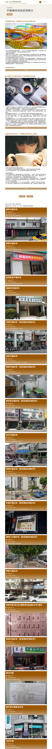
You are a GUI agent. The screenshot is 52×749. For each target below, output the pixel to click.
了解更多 (26, 70)
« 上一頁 (22, 196)
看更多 (9, 14)
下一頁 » (30, 196)
